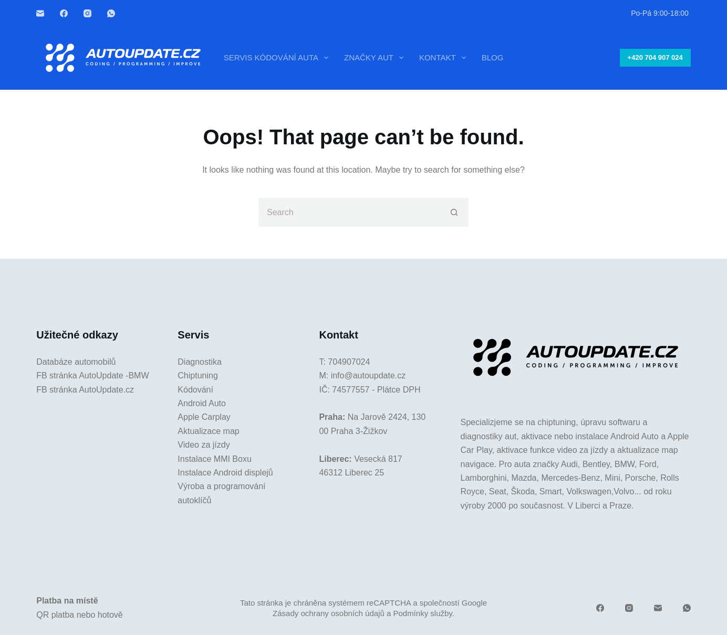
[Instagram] (87, 13)
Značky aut (376, 57)
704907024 (349, 361)
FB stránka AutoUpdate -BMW (92, 375)
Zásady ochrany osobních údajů (329, 613)
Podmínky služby (422, 613)
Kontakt (444, 57)
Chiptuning (198, 375)
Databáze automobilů (76, 361)
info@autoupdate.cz (368, 375)
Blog (493, 57)
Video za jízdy (204, 444)
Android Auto (202, 403)
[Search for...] (349, 212)
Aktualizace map (208, 431)
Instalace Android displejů (225, 472)
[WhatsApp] (111, 13)
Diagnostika (200, 361)
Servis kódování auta (278, 57)
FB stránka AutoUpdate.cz (85, 389)
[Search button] (454, 212)
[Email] (40, 13)
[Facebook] (64, 13)
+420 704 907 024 (655, 57)
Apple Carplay (204, 416)
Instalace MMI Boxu (215, 458)
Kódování (195, 389)
